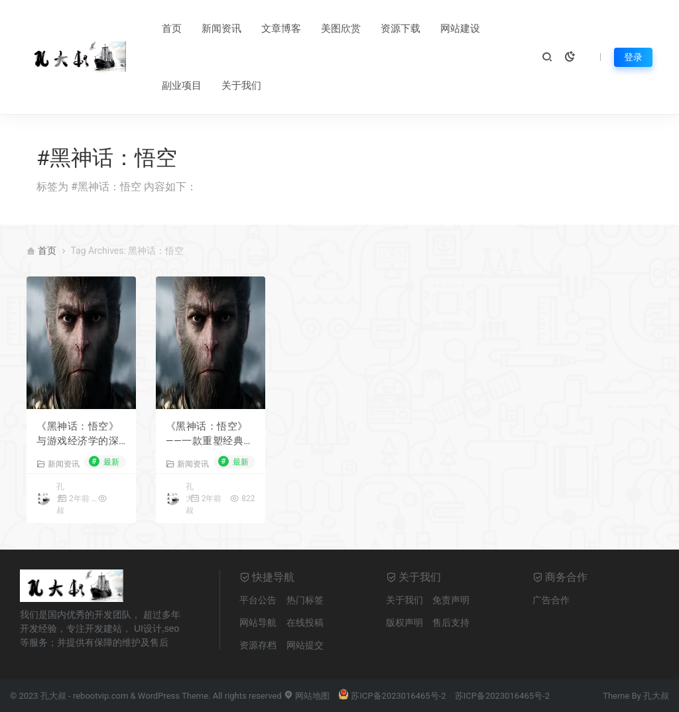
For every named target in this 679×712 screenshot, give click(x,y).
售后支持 (450, 622)
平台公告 (258, 600)
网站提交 (305, 645)
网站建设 (460, 28)
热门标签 (305, 600)
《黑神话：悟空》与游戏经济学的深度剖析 (77, 434)
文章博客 (281, 28)
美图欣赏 (341, 28)
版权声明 (404, 622)
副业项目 (182, 85)
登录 (633, 57)
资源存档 (258, 645)
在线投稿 (305, 622)
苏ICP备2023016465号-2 (392, 696)
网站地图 (307, 696)
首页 (172, 28)
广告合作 (551, 600)
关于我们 (241, 85)
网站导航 (258, 622)
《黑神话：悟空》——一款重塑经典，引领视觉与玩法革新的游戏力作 (210, 434)
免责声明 (450, 600)
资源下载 (400, 28)
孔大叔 (656, 696)
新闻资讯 (221, 28)
